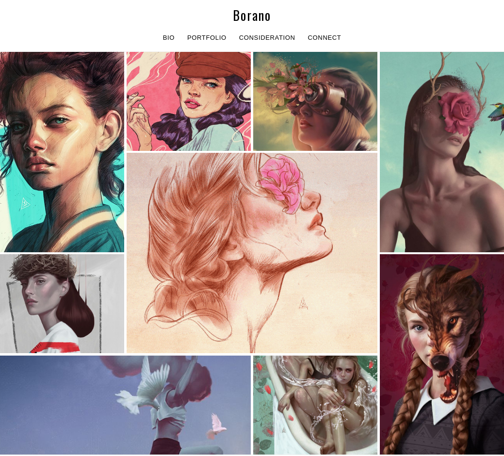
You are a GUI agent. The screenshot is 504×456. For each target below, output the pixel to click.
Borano (252, 15)
